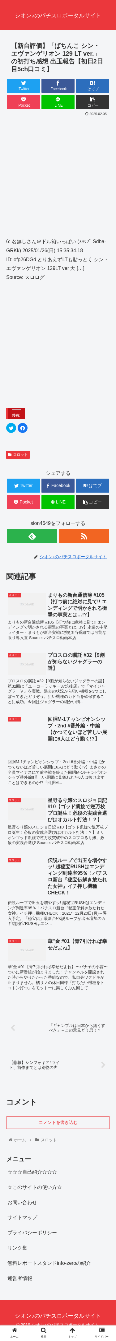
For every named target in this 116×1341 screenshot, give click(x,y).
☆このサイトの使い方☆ (34, 1187)
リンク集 (17, 1248)
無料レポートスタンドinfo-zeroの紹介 (49, 1263)
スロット (18, 454)
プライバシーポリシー (32, 1232)
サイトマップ (22, 1217)
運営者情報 (19, 1278)
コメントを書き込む (58, 1122)
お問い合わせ (22, 1202)
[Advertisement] (58, 179)
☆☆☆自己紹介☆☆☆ (32, 1172)
